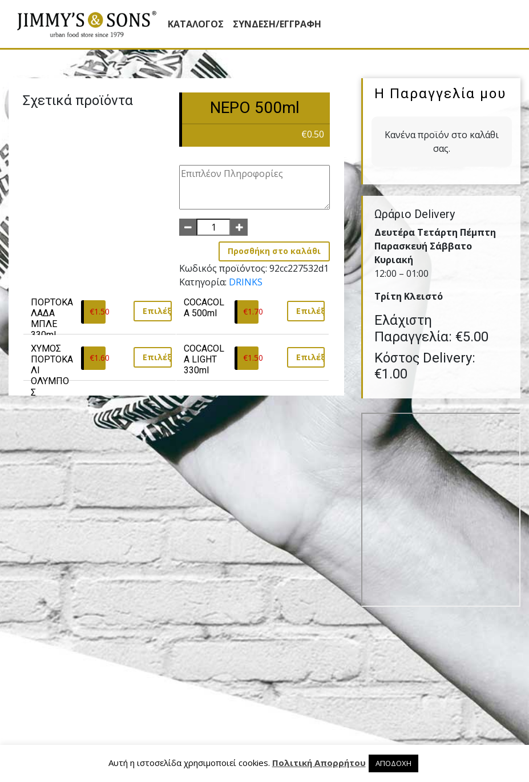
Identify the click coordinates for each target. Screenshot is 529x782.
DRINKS (246, 282)
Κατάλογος (196, 24)
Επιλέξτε (157, 310)
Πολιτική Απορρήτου (319, 762)
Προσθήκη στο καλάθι (274, 250)
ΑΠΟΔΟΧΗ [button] (393, 763)
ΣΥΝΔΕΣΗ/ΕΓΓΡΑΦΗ (277, 24)
